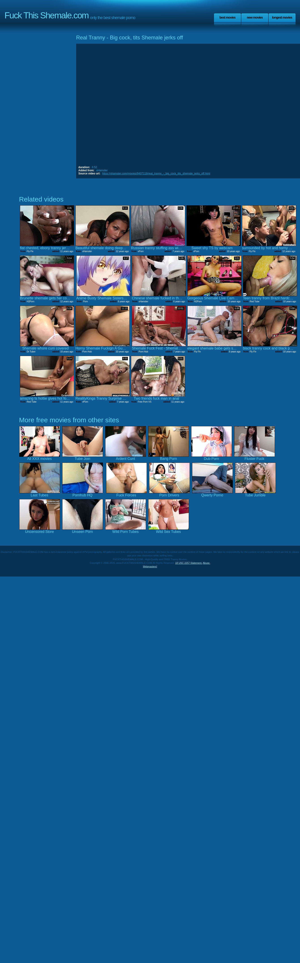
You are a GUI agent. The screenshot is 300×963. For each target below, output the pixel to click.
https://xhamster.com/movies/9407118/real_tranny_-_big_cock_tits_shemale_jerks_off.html (156, 173)
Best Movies (227, 17)
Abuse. (206, 563)
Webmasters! (150, 566)
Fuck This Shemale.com (46, 15)
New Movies (255, 17)
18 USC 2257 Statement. (188, 563)
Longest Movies (282, 17)
